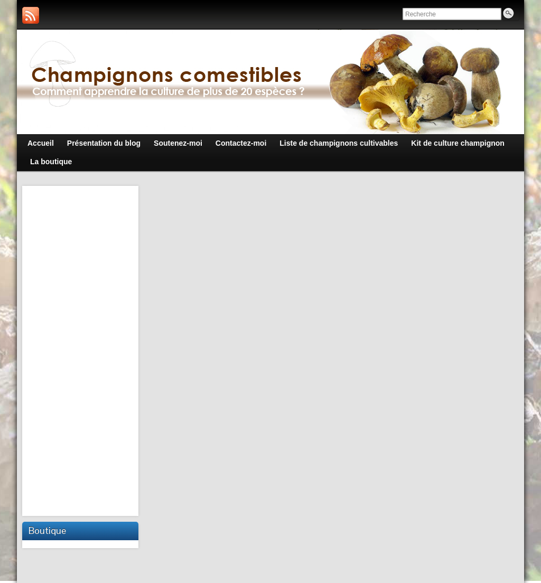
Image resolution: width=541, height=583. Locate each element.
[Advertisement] (81, 349)
